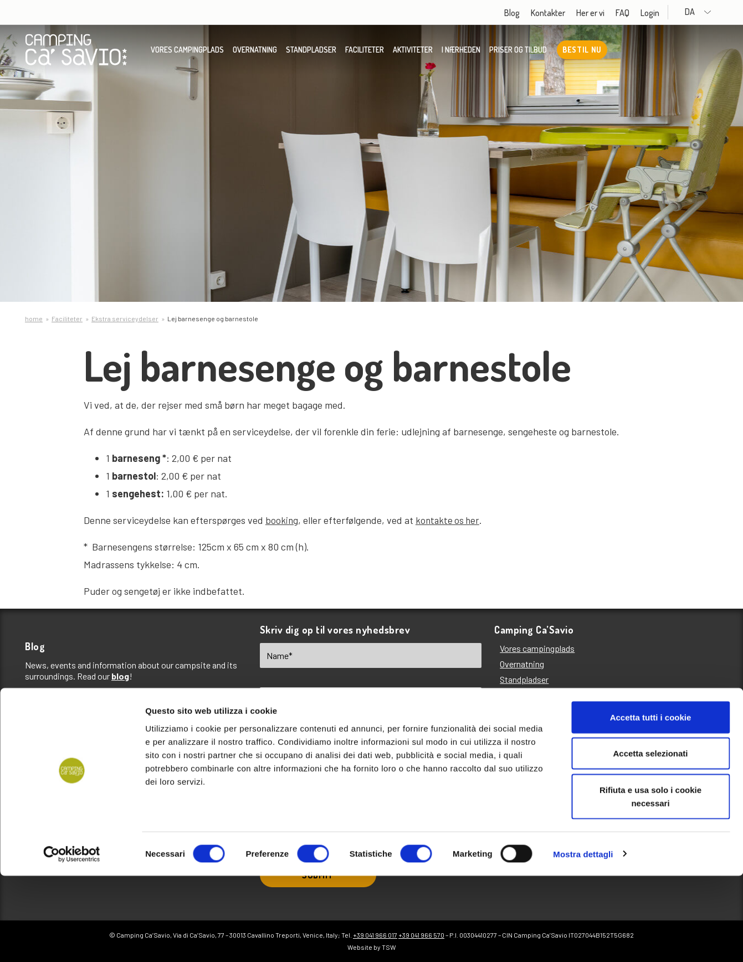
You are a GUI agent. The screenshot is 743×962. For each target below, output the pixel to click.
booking (282, 520)
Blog (532, 12)
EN (280, 757)
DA (709, 12)
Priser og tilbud (518, 52)
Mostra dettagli (583, 940)
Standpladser (311, 52)
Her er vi (611, 12)
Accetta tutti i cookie (650, 803)
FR (409, 757)
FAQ (643, 12)
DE (365, 757)
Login (670, 12)
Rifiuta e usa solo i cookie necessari (650, 882)
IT (322, 757)
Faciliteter (364, 52)
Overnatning (255, 52)
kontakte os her (449, 520)
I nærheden (461, 52)
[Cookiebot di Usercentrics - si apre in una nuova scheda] (71, 940)
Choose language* (295, 740)
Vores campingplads (187, 52)
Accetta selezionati (650, 840)
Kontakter (568, 12)
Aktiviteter (413, 52)
